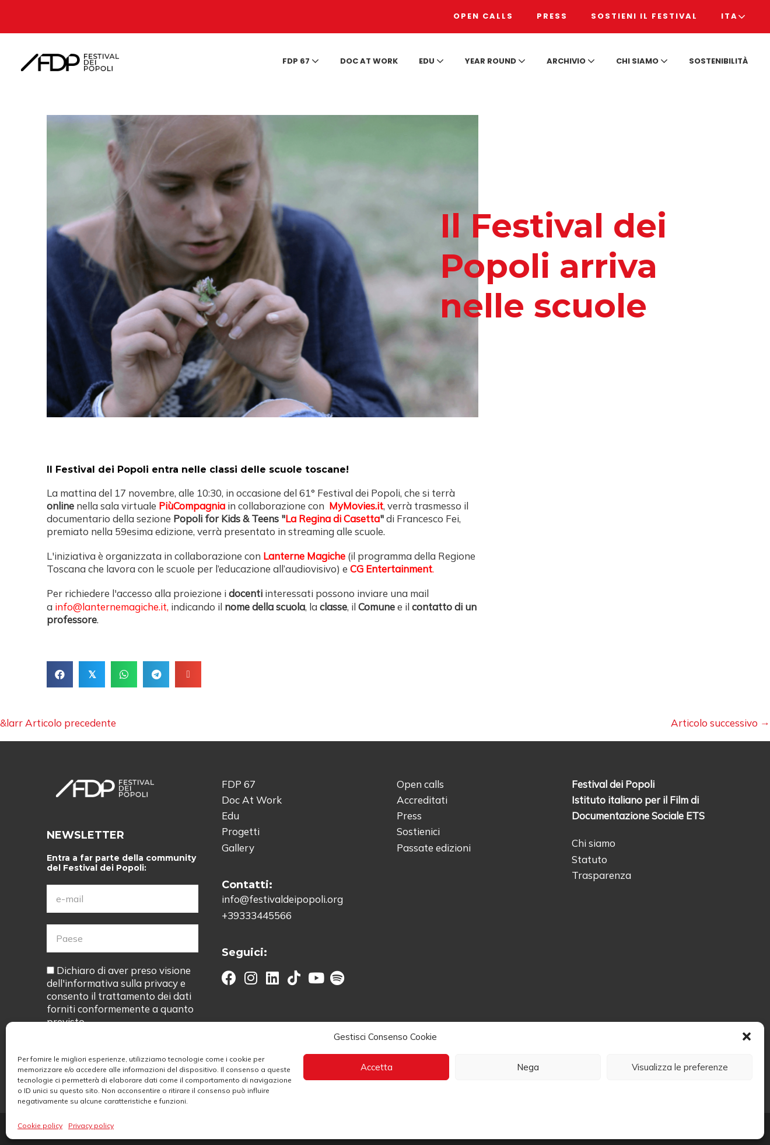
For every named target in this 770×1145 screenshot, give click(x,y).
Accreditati (422, 800)
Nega (528, 1067)
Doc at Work (369, 61)
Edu (431, 61)
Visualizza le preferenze (680, 1067)
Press (552, 16)
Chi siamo (642, 61)
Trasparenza (601, 875)
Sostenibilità (718, 61)
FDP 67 (300, 61)
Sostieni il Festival (644, 16)
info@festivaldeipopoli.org (282, 899)
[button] (746, 1036)
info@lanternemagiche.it (111, 607)
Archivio (571, 61)
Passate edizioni (434, 848)
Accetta (376, 1067)
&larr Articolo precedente (58, 723)
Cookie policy (40, 1125)
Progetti (241, 831)
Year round (495, 61)
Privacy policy (91, 1125)
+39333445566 (257, 915)
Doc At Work (252, 800)
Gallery (238, 848)
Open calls (483, 16)
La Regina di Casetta (332, 518)
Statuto (589, 859)
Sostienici (418, 831)
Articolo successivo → (720, 723)
